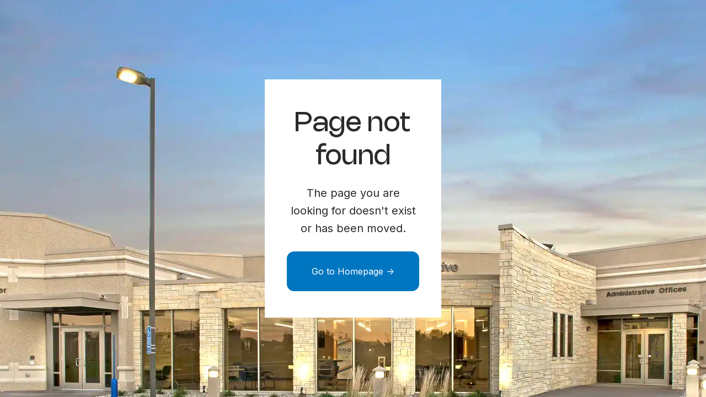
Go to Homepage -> (353, 271)
